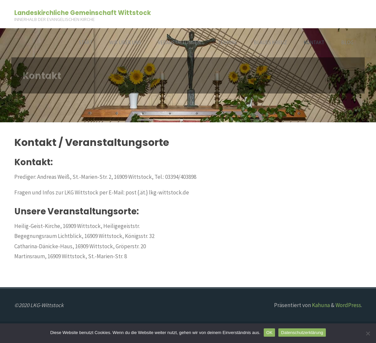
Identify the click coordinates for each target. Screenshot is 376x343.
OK (269, 332)
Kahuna (320, 305)
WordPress (348, 305)
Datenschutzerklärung (302, 332)
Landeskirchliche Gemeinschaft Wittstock (82, 12)
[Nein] (367, 333)
